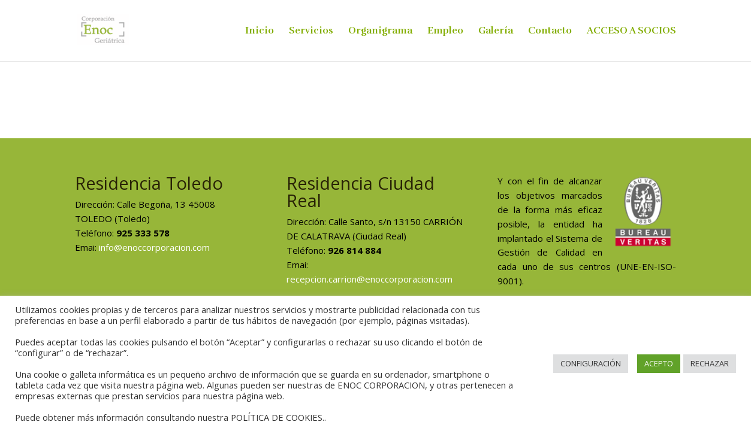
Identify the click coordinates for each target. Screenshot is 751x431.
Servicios (311, 31)
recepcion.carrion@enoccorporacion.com (369, 279)
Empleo (445, 31)
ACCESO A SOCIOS (631, 31)
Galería (495, 31)
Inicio (259, 31)
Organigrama (380, 31)
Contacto (550, 31)
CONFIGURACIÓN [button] (590, 363)
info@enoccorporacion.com (154, 247)
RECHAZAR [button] (709, 363)
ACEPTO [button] (658, 363)
